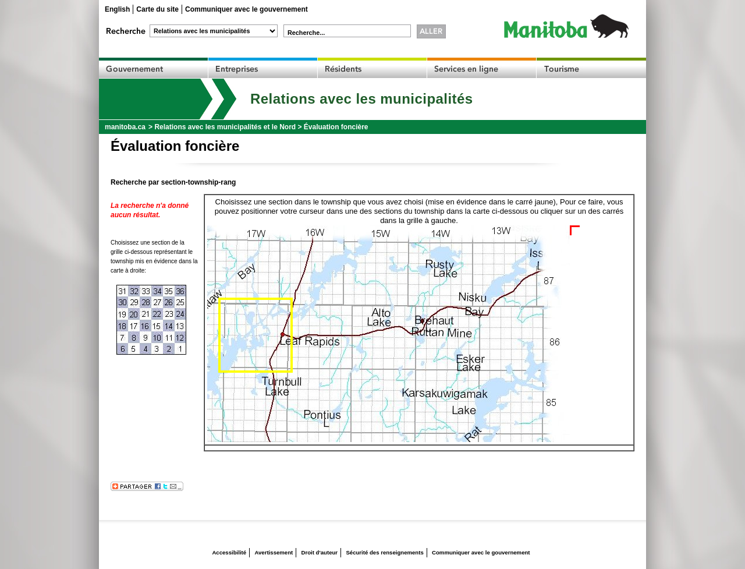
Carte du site (157, 9)
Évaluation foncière (336, 127)
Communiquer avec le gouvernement (246, 9)
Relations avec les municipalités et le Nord (225, 127)
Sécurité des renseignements (384, 552)
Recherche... (306, 32)
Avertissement (273, 552)
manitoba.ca (125, 127)
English (117, 9)
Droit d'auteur (319, 552)
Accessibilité (229, 552)
